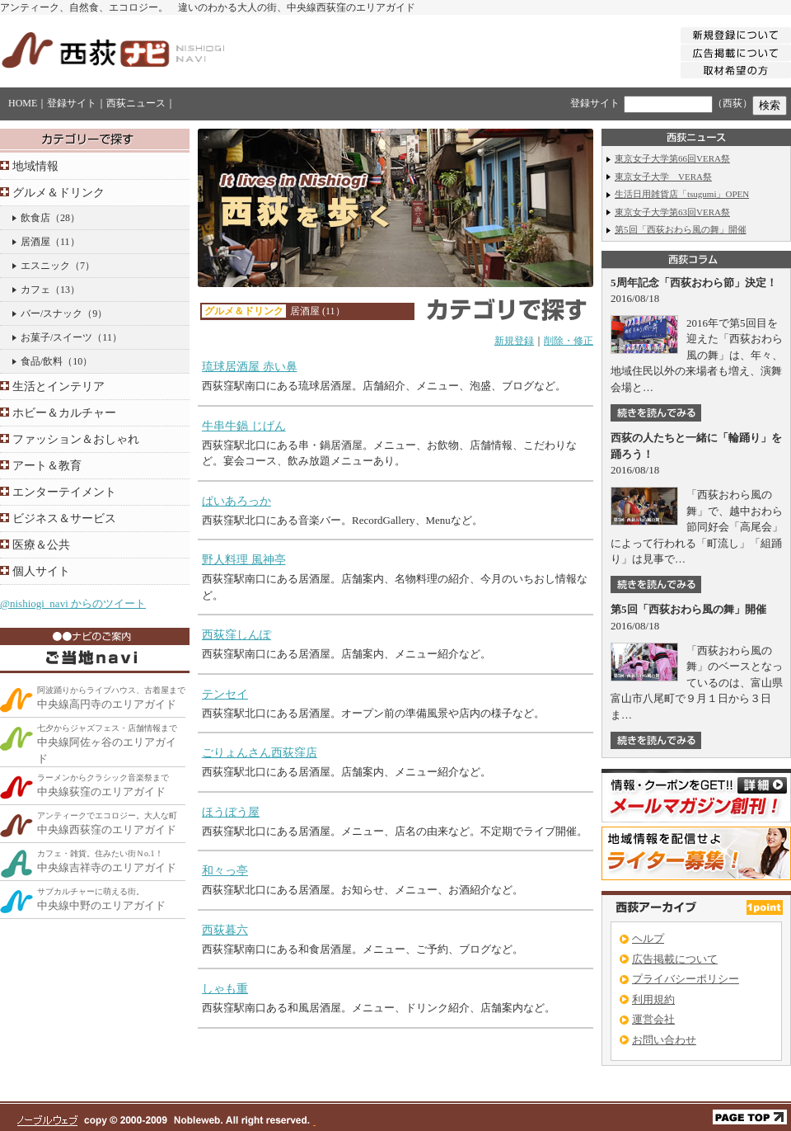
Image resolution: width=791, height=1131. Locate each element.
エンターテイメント (64, 492)
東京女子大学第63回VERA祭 (672, 212)
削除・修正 (568, 340)
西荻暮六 (225, 930)
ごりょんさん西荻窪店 (259, 753)
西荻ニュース (136, 103)
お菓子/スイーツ (56, 337)
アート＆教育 (47, 465)
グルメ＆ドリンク (58, 192)
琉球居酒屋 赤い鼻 (249, 367)
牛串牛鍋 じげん (244, 426)
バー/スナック (51, 313)
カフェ (35, 289)
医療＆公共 (41, 545)
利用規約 (653, 999)
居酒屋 (35, 241)
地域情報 (35, 166)
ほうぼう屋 (231, 812)
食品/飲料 (42, 361)
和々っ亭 (225, 871)
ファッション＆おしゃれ (75, 439)
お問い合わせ (664, 1040)
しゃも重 (225, 989)
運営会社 (653, 1019)
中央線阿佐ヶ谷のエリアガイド (107, 744)
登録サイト (71, 103)
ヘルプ (648, 938)
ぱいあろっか (236, 501)
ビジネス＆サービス (64, 518)
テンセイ (225, 694)
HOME (22, 103)
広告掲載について (675, 959)
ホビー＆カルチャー (64, 413)
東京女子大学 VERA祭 (663, 176)
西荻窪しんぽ (236, 635)
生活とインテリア (58, 386)
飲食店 (35, 218)
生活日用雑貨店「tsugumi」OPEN (682, 194)
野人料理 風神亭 (244, 560)
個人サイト (41, 571)
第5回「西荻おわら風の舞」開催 (681, 229)
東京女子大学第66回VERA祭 (672, 158)
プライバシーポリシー (685, 979)
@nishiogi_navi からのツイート (73, 603)
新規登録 (514, 340)
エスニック (45, 265)
